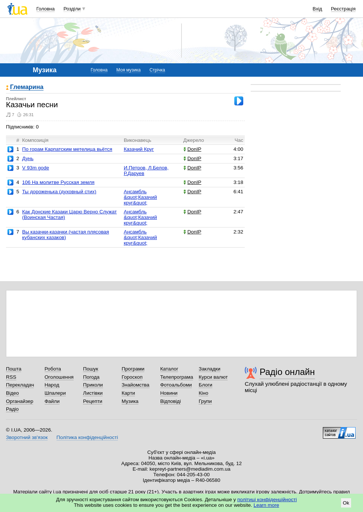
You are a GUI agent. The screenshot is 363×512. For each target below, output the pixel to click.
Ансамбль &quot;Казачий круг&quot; (140, 197)
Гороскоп (132, 377)
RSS (11, 377)
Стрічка (157, 70)
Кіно (203, 393)
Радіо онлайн (287, 372)
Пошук (90, 369)
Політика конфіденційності (87, 437)
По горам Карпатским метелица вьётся (67, 149)
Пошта (13, 369)
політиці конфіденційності (267, 499)
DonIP (192, 149)
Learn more (266, 505)
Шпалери (55, 393)
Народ (52, 385)
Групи (205, 401)
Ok (346, 503)
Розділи (72, 9)
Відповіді (170, 401)
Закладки (209, 369)
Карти (128, 393)
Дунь (27, 158)
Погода (91, 377)
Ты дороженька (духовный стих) (59, 191)
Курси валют (213, 377)
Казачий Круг (139, 149)
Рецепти (92, 401)
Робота (53, 369)
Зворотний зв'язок (27, 437)
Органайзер (19, 401)
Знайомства (136, 385)
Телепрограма (176, 377)
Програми (133, 369)
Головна (45, 9)
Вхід (317, 9)
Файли (52, 401)
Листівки (93, 393)
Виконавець (137, 140)
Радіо (12, 409)
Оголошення (59, 377)
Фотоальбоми (176, 385)
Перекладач (20, 385)
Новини (169, 393)
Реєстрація (343, 9)
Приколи (93, 385)
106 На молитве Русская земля (58, 182)
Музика (130, 401)
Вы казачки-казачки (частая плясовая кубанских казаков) (65, 234)
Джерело (193, 140)
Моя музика (128, 70)
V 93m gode (35, 168)
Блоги (205, 385)
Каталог (169, 369)
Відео (12, 393)
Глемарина (27, 87)
